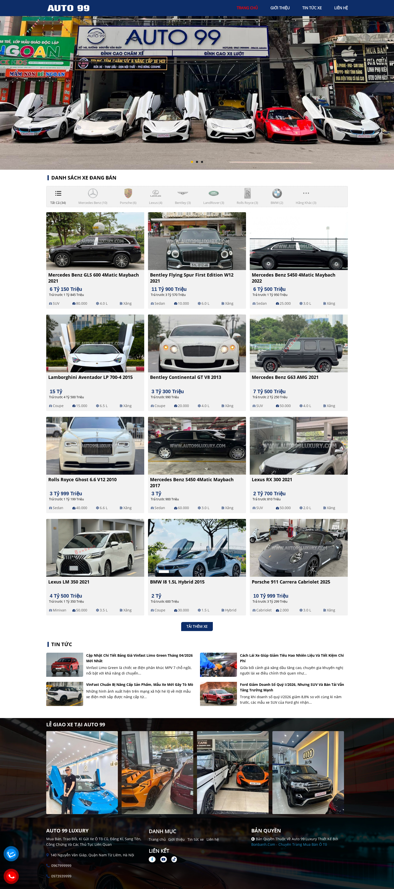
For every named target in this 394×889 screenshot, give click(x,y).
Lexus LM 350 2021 (68, 582)
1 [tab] (191, 162)
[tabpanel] (197, 85)
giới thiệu (280, 7)
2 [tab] (197, 162)
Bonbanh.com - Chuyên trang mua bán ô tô (289, 844)
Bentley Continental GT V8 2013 (185, 377)
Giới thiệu (176, 839)
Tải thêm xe (197, 626)
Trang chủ (157, 839)
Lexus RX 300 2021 (272, 479)
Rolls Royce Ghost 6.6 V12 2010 (82, 479)
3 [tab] (202, 162)
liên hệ (341, 7)
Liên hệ (213, 839)
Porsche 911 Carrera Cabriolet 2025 (291, 582)
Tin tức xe (195, 839)
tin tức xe (312, 7)
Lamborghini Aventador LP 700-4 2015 (90, 377)
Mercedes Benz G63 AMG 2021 (285, 377)
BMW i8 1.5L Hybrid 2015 (177, 582)
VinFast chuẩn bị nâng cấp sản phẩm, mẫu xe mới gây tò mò (139, 684)
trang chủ (247, 7)
